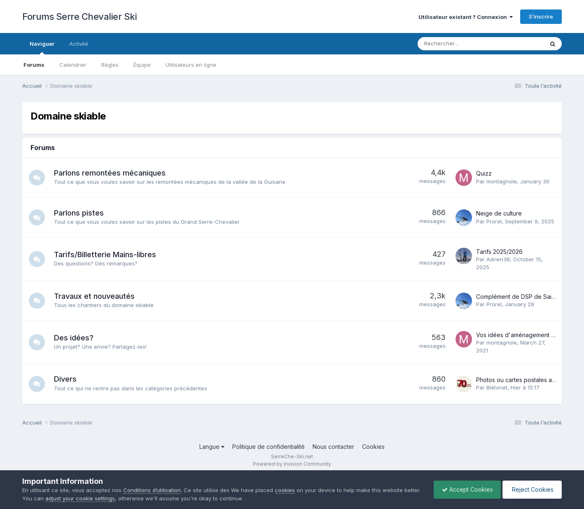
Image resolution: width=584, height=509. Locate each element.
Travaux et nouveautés (94, 296)
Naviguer (42, 47)
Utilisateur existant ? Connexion (465, 17)
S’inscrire (541, 16)
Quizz (484, 173)
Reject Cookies (531, 489)
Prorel (494, 221)
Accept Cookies (465, 489)
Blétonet (496, 387)
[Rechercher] (459, 43)
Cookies (373, 446)
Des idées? (74, 337)
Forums (33, 64)
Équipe (142, 64)
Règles (110, 64)
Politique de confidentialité (268, 446)
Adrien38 (498, 259)
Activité (78, 43)
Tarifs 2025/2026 (499, 251)
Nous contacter (333, 446)
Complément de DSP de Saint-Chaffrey (529, 296)
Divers (65, 379)
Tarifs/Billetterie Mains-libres (105, 254)
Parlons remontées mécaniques (110, 173)
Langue (211, 446)
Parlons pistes (79, 213)
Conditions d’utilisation (152, 490)
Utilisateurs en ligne (191, 64)
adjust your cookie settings (98, 498)
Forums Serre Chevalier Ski (79, 16)
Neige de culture (499, 213)
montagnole (501, 181)
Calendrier (72, 64)
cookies (285, 490)
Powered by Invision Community (292, 464)
